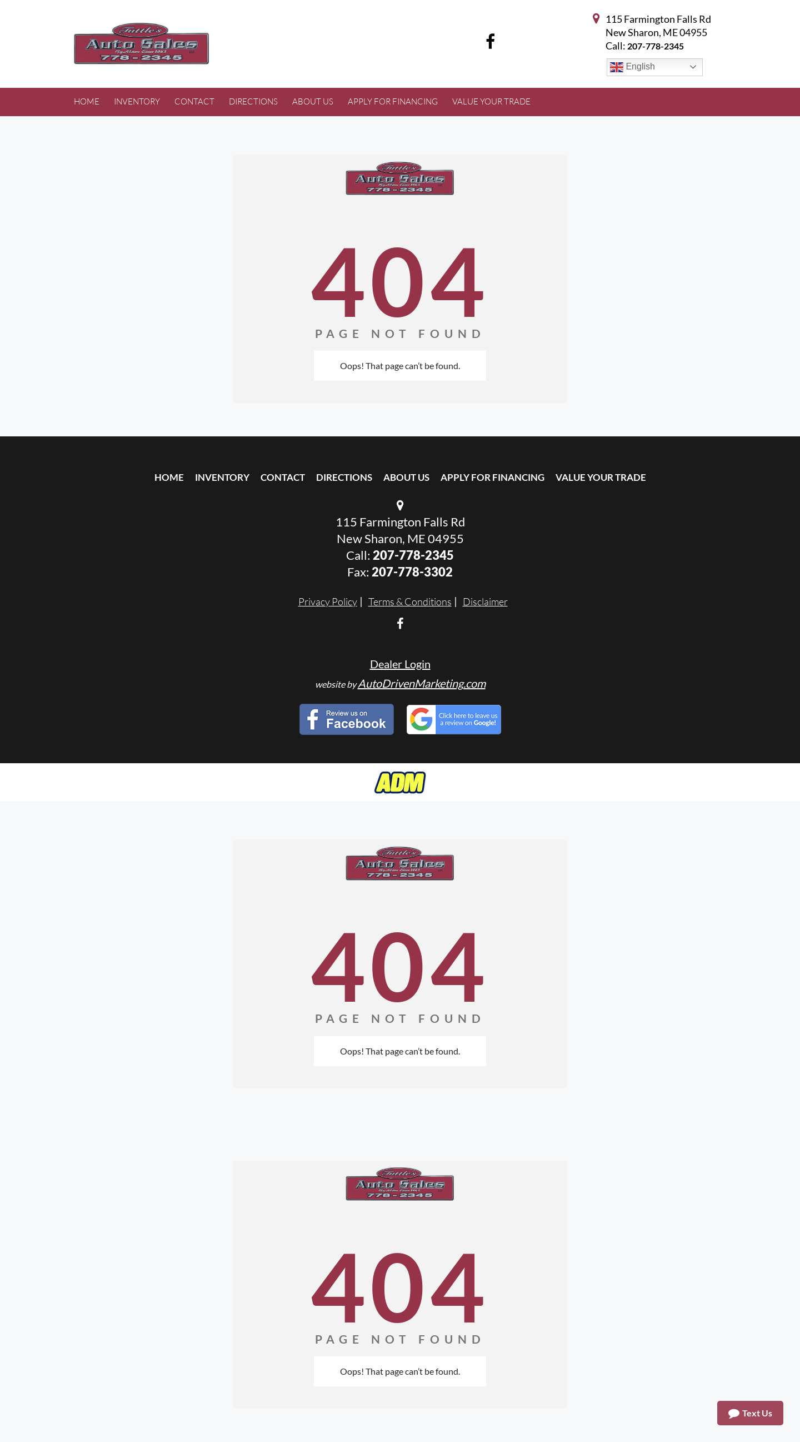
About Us (406, 477)
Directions (344, 477)
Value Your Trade (601, 477)
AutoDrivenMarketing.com (422, 683)
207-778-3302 (412, 571)
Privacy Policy (327, 601)
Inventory (222, 477)
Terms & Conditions (410, 601)
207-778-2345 (655, 46)
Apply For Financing (492, 477)
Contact (283, 477)
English (632, 67)
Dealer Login (400, 663)
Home (169, 477)
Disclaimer (485, 601)
